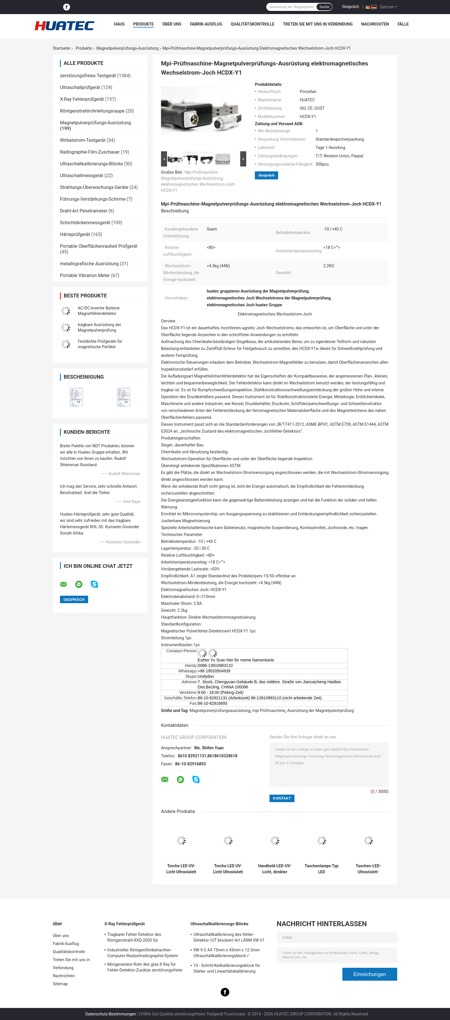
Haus (119, 24)
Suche (324, 7)
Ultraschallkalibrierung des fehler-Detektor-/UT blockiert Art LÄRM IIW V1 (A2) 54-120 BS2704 (229, 938)
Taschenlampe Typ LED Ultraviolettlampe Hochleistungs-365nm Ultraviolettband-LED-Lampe (322, 869)
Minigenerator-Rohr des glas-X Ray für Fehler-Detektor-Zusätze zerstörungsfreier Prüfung (145, 968)
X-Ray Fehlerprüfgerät (82, 99)
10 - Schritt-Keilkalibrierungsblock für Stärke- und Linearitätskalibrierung (226, 968)
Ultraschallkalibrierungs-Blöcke (91, 164)
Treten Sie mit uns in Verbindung (318, 24)
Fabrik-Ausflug (206, 24)
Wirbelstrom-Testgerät (82, 140)
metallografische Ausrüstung (89, 263)
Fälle (403, 24)
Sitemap (60, 984)
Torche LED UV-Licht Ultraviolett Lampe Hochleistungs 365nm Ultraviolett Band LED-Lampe (181, 869)
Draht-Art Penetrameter (83, 211)
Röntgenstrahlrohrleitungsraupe (92, 111)
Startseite (61, 48)
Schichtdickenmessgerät (85, 222)
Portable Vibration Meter (85, 275)
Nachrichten (375, 24)
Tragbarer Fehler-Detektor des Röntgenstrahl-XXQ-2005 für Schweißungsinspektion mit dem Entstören (146, 938)
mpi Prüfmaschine (268, 710)
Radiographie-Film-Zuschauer (90, 152)
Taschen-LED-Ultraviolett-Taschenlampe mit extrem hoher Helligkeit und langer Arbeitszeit (368, 869)
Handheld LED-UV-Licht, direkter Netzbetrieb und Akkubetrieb (275, 869)
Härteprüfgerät (75, 234)
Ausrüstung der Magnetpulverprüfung (320, 710)
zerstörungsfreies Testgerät (88, 75)
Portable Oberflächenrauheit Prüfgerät (98, 246)
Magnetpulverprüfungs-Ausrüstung (127, 48)
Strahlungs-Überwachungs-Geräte (94, 187)
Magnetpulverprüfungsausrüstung (220, 710)
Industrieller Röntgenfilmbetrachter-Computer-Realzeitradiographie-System (142, 953)
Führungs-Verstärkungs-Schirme (92, 199)
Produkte (143, 24)
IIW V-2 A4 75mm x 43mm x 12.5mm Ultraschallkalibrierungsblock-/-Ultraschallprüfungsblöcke (226, 954)
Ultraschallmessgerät (81, 175)
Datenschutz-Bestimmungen (110, 1014)
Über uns (171, 24)
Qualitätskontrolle (252, 24)
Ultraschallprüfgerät (80, 87)
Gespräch (350, 6)
